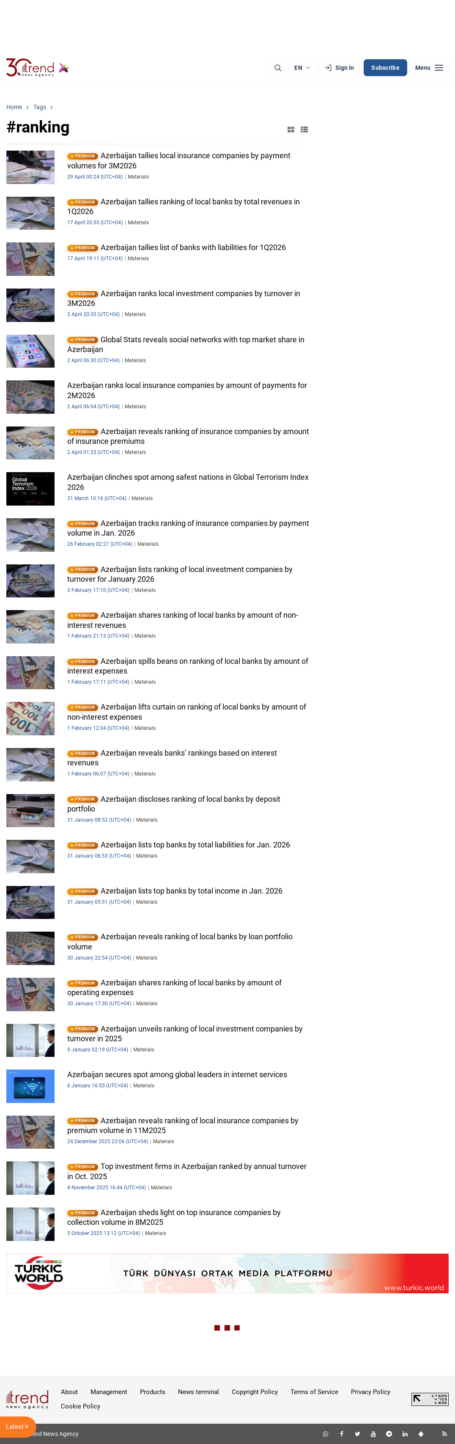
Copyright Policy (255, 1392)
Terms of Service (314, 1392)
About (69, 1392)
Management (108, 1392)
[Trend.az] (37, 67)
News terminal (198, 1392)
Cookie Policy (80, 1406)
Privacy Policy (370, 1392)
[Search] (277, 67)
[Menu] (429, 67)
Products (152, 1392)
